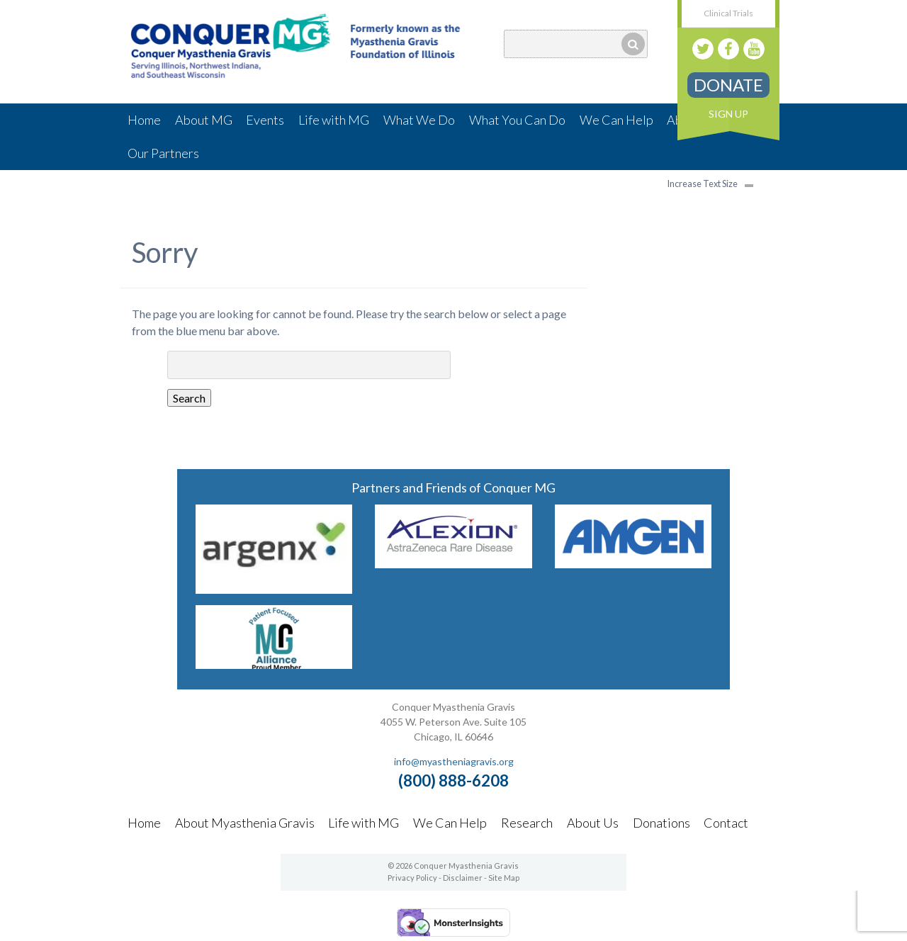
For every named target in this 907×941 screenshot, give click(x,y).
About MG (203, 120)
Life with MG (333, 120)
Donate (728, 84)
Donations (661, 822)
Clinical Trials (728, 13)
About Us (593, 822)
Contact (726, 822)
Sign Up (728, 114)
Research (527, 822)
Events (265, 120)
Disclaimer (463, 877)
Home (144, 120)
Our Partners (163, 153)
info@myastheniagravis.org (454, 761)
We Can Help (616, 120)
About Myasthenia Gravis (245, 822)
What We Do (419, 120)
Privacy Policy (412, 877)
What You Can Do (517, 120)
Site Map (503, 877)
